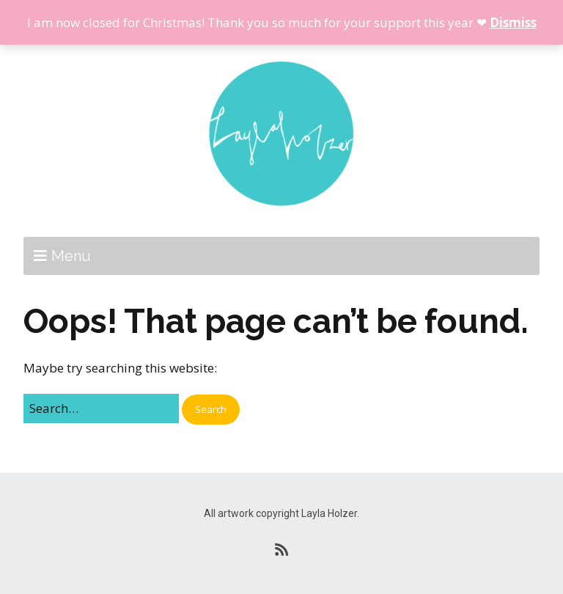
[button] (211, 410)
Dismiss (513, 22)
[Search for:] (101, 408)
